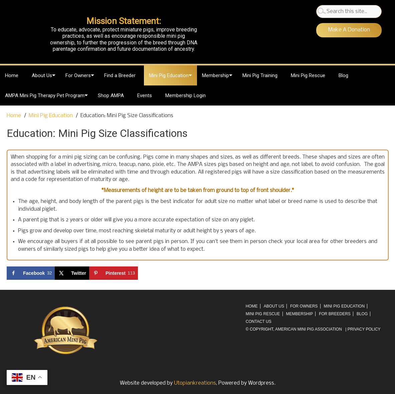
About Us (42, 75)
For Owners (78, 75)
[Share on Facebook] (31, 273)
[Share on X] (72, 273)
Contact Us (258, 321)
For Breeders (335, 314)
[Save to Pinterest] (113, 273)
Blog (343, 75)
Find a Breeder (120, 75)
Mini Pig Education (169, 75)
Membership (215, 75)
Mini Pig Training (259, 75)
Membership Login (185, 95)
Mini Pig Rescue (308, 75)
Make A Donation (349, 30)
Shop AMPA (111, 95)
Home (11, 75)
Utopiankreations (195, 383)
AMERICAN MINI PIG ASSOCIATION (308, 329)
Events (144, 95)
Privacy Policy (364, 329)
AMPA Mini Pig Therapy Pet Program (44, 95)
